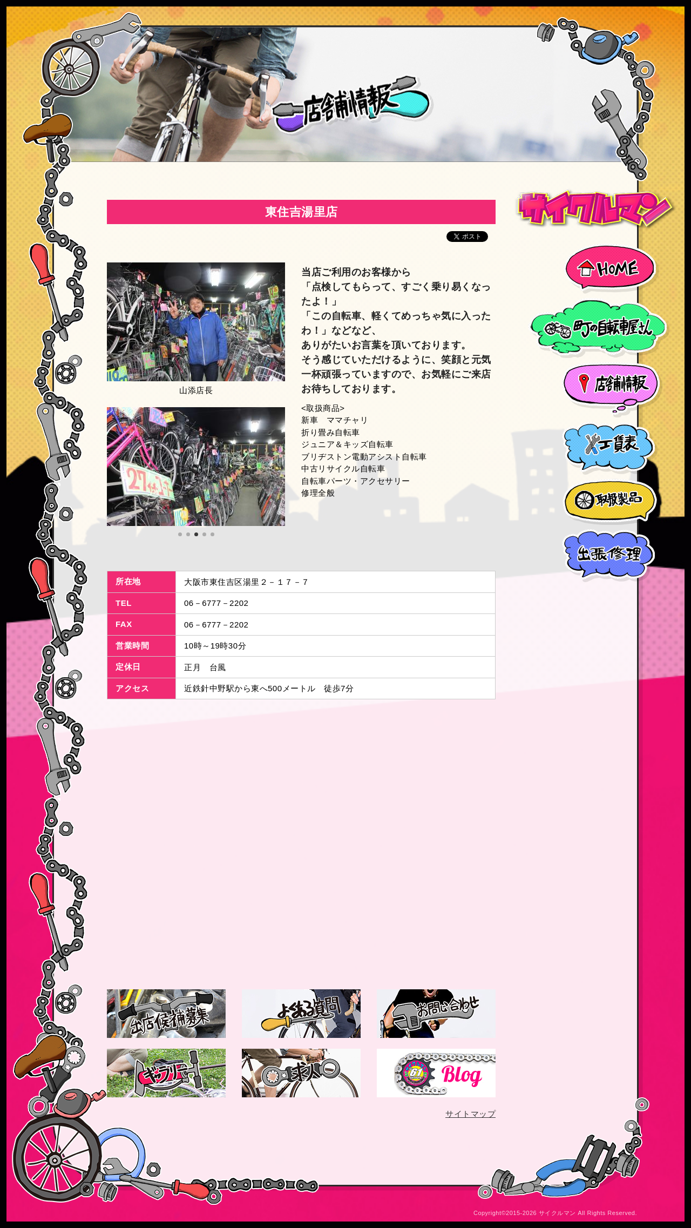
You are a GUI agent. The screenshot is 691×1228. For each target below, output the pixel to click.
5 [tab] (214, 534)
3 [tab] (197, 534)
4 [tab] (205, 534)
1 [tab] (181, 534)
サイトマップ (470, 1113)
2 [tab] (189, 534)
